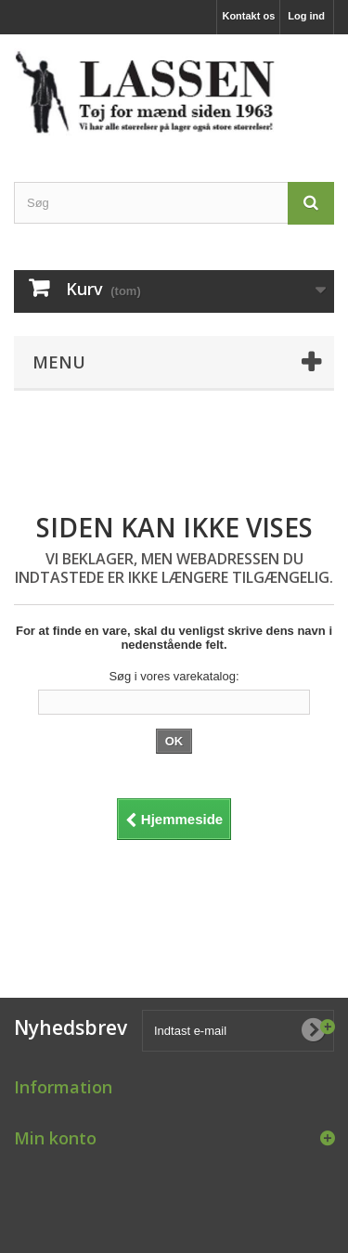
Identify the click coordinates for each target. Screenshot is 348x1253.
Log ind (306, 15)
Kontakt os (248, 15)
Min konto (55, 1138)
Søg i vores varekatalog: (173, 676)
